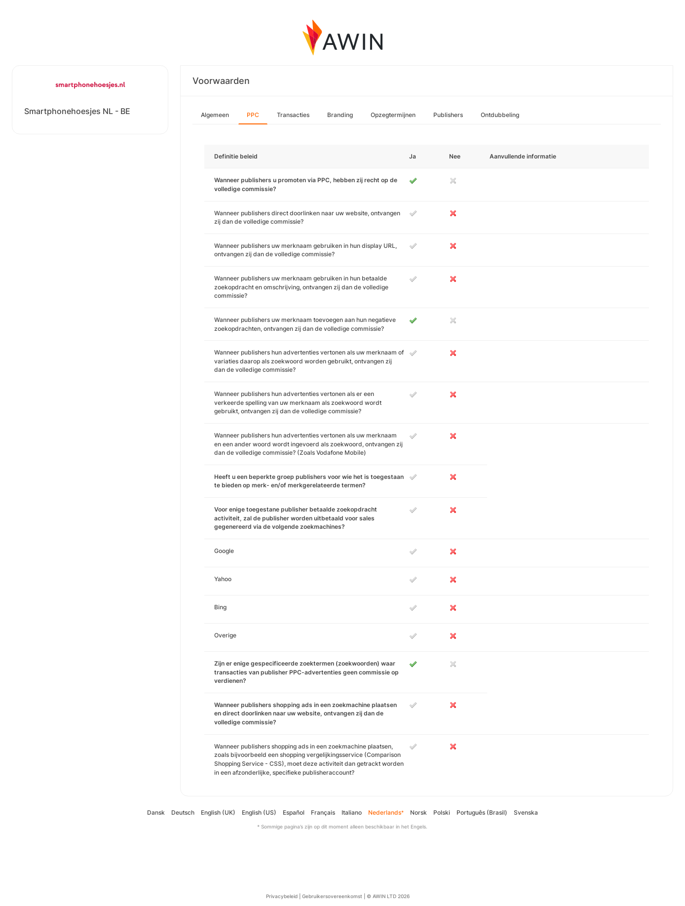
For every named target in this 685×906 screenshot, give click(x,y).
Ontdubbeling (500, 114)
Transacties (293, 114)
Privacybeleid (282, 896)
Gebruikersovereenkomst (332, 896)
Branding (340, 114)
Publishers (448, 114)
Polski (441, 812)
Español (293, 812)
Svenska (526, 812)
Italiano (352, 812)
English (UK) (218, 812)
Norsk (418, 812)
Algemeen (215, 114)
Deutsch (182, 812)
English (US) (259, 812)
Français (323, 812)
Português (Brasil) (482, 812)
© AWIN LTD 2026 (388, 896)
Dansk (156, 812)
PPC (253, 114)
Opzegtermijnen (393, 114)
